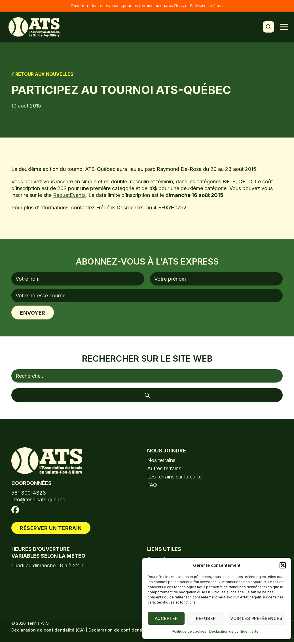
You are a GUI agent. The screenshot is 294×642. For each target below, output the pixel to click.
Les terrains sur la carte (174, 477)
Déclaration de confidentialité (234, 631)
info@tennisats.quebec (38, 500)
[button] (282, 565)
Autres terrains (164, 468)
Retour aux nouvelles (42, 74)
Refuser (206, 618)
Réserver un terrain (51, 528)
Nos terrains (161, 460)
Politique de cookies (189, 631)
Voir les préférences (256, 618)
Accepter (166, 618)
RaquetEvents (69, 195)
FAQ (152, 485)
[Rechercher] (147, 395)
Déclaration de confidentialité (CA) (48, 630)
